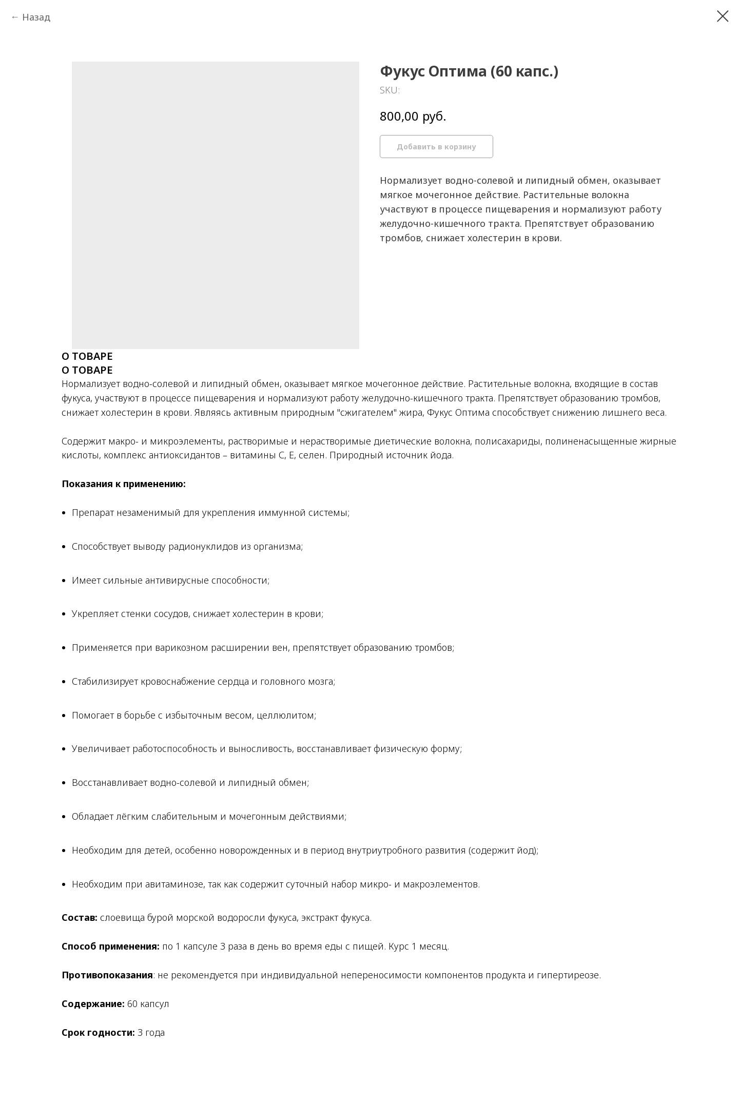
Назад (36, 17)
